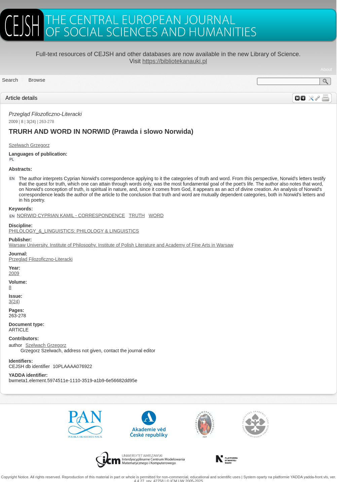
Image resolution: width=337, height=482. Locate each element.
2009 (13, 121)
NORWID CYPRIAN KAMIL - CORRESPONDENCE (71, 215)
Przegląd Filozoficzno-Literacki (45, 114)
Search (10, 80)
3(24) (31, 121)
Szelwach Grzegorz (29, 145)
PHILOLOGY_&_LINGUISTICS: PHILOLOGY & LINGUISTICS (74, 231)
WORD (156, 215)
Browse (37, 80)
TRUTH (137, 215)
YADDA (297, 477)
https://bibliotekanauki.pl (174, 61)
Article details (21, 98)
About (326, 69)
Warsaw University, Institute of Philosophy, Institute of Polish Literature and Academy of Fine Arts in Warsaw (121, 245)
